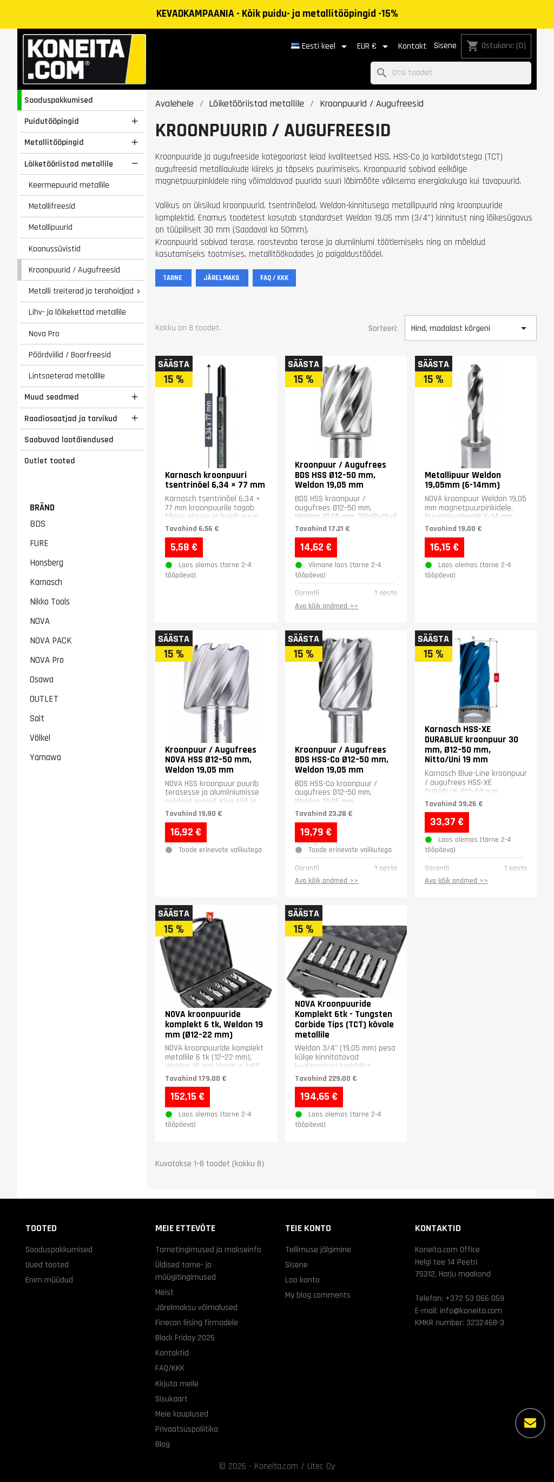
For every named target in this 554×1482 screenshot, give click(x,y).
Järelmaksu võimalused (196, 1307)
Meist (164, 1292)
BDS (37, 524)
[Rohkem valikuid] (530, 1423)
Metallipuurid (50, 227)
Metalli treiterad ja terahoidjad (81, 290)
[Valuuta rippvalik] (374, 46)
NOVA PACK (51, 641)
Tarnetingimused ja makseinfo (208, 1249)
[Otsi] (451, 73)
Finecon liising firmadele (196, 1322)
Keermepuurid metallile (69, 185)
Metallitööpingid (54, 142)
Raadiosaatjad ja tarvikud (70, 418)
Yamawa (45, 757)
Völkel (40, 738)
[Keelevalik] (321, 46)
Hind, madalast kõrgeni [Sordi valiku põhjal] (470, 328)
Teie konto (308, 1228)
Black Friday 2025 (185, 1337)
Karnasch (46, 582)
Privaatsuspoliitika (186, 1429)
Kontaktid (172, 1352)
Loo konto (302, 1279)
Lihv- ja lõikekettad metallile (77, 312)
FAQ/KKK (169, 1368)
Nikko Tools (50, 602)
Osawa (42, 680)
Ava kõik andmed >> (326, 606)
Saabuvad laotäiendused (69, 439)
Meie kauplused (181, 1413)
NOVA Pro (47, 660)
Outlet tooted (49, 460)
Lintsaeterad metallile (67, 375)
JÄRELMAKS (222, 278)
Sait (37, 719)
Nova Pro (44, 333)
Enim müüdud (49, 1279)
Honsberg (46, 563)
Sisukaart (171, 1398)
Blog (162, 1444)
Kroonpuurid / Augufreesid (74, 269)
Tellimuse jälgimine (318, 1249)
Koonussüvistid (55, 248)
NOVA (40, 621)
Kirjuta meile (177, 1383)
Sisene (445, 45)
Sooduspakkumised (58, 100)
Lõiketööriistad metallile (68, 163)
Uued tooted (47, 1264)
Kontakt (412, 46)
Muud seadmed (51, 396)
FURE (39, 543)
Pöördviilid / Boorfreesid (70, 354)
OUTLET (44, 699)
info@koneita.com (471, 1310)
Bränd (42, 508)
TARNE (173, 278)
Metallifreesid (52, 206)
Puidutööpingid (51, 121)
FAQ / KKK (274, 278)
